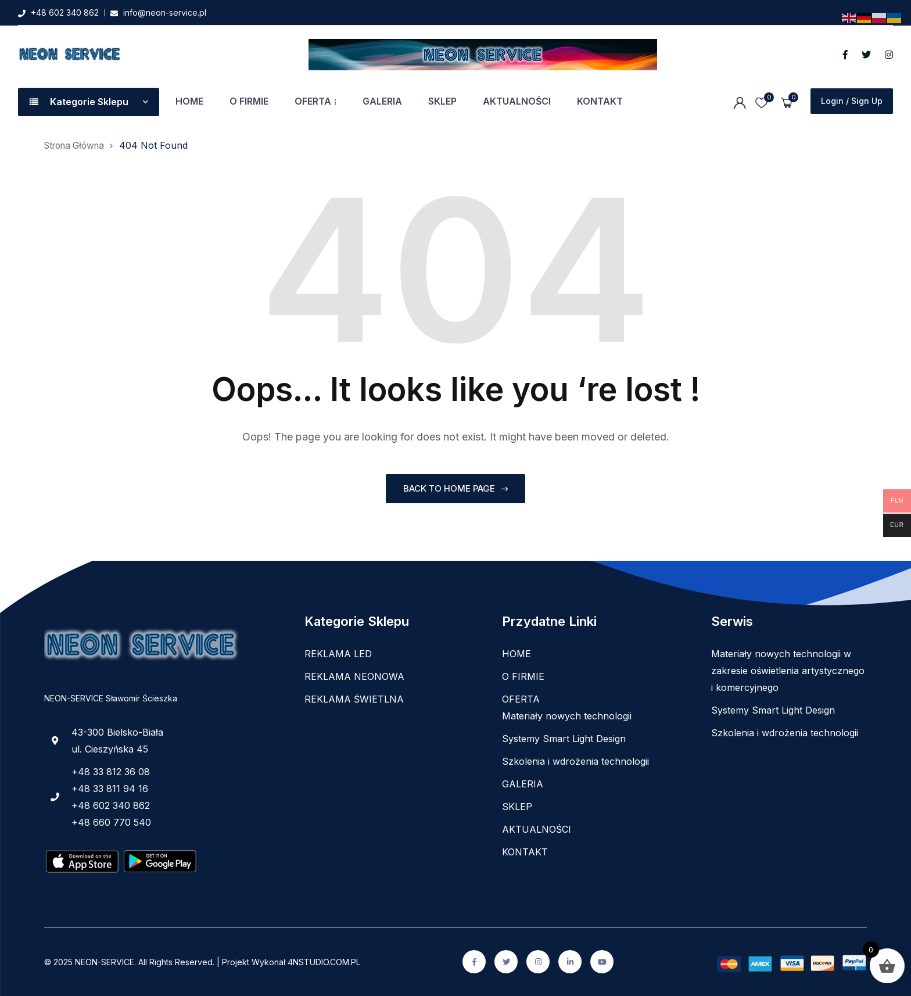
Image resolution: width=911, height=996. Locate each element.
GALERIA (382, 101)
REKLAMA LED (338, 654)
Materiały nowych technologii (567, 716)
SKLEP (442, 101)
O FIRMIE (248, 101)
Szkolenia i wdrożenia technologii (575, 761)
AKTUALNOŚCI (517, 101)
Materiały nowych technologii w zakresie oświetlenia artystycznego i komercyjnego (788, 670)
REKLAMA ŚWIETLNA (354, 699)
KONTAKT (600, 101)
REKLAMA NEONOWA (354, 676)
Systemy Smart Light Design (564, 738)
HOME (189, 101)
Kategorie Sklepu (88, 102)
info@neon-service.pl (164, 12)
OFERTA (313, 101)
